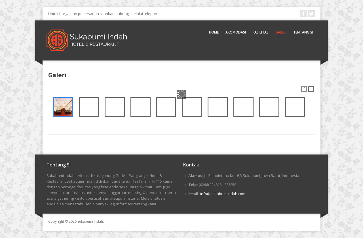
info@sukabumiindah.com (222, 193)
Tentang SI (303, 32)
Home (214, 32)
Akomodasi (235, 32)
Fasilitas (261, 32)
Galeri (280, 32)
